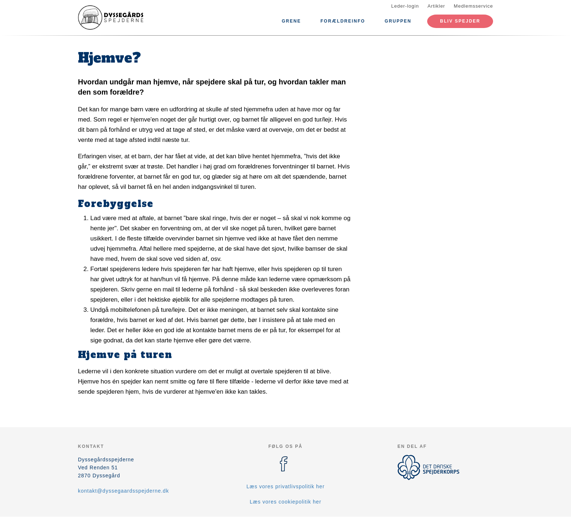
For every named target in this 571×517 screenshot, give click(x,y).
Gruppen (398, 21)
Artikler (436, 6)
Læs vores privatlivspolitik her (286, 486)
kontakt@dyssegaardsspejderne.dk (123, 491)
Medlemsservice (473, 6)
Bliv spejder (460, 21)
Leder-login (405, 6)
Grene (291, 21)
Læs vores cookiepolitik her (286, 502)
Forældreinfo (342, 21)
